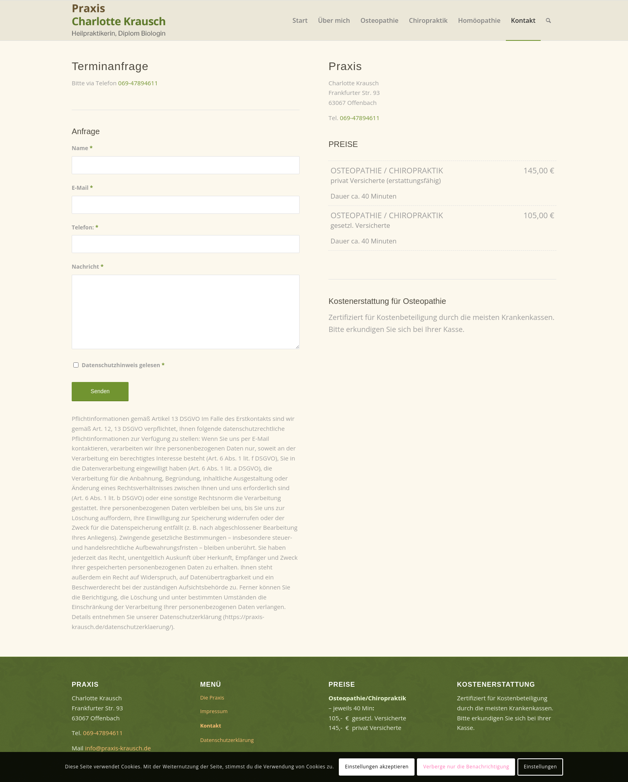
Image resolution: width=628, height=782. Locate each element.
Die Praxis (212, 697)
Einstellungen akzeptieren (377, 766)
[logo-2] (122, 20)
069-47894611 (138, 83)
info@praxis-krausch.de (118, 748)
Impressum (214, 711)
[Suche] (548, 20)
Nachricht (87, 266)
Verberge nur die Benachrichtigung (466, 766)
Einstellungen (540, 766)
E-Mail (82, 187)
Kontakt (210, 725)
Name (82, 148)
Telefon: (85, 227)
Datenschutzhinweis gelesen (123, 365)
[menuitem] (300, 20)
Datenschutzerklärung (227, 740)
